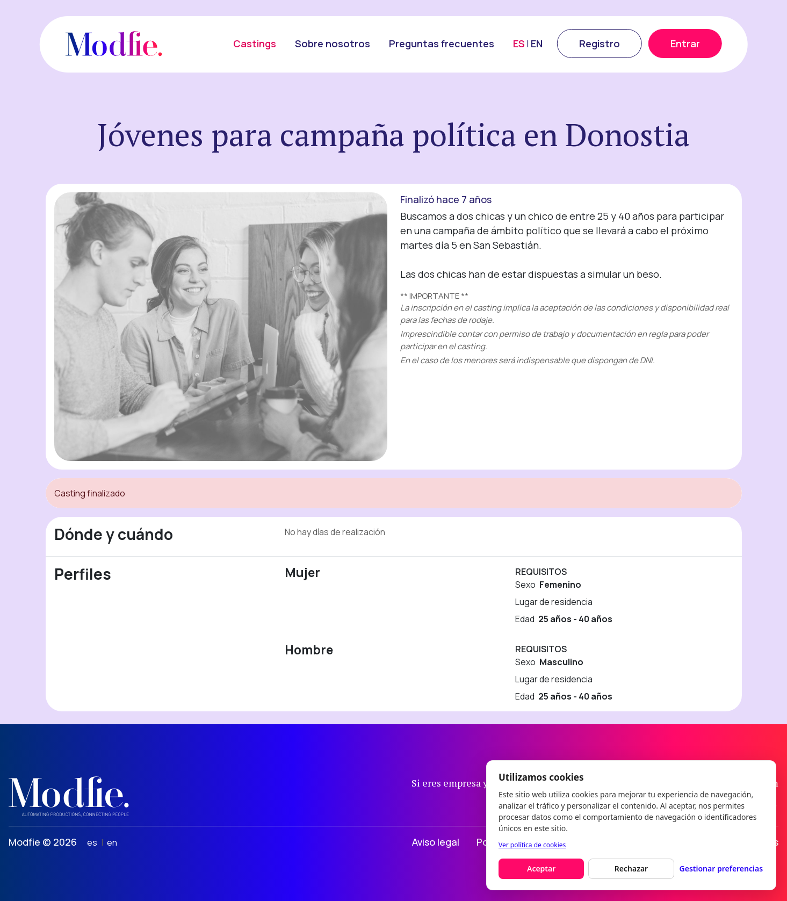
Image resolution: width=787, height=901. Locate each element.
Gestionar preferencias (721, 868)
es (92, 842)
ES (519, 43)
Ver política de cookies (532, 844)
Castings (254, 43)
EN (537, 43)
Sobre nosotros (332, 43)
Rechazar (631, 868)
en (112, 842)
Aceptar (541, 868)
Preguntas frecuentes (441, 43)
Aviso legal (435, 841)
